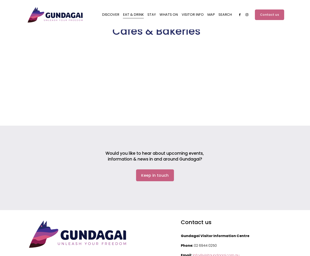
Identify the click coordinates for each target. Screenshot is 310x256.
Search (225, 16)
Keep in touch (155, 175)
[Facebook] (240, 16)
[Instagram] (247, 16)
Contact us (269, 16)
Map (211, 16)
